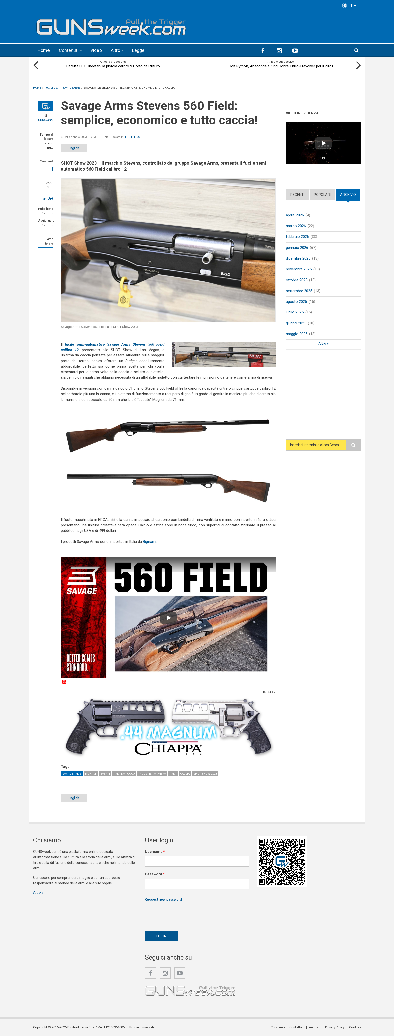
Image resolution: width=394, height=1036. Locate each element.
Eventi (105, 773)
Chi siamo (278, 1027)
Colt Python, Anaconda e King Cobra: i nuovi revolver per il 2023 (281, 66)
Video (96, 50)
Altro (115, 50)
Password (155, 874)
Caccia (185, 773)
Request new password (163, 899)
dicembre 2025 (298, 258)
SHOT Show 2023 (205, 773)
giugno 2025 (296, 323)
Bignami (149, 541)
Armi (173, 773)
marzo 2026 (296, 225)
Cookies (355, 1027)
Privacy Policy (334, 1027)
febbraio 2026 (297, 236)
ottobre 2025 (296, 279)
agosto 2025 (296, 301)
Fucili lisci (133, 136)
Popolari (322, 194)
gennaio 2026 (297, 247)
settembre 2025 (299, 290)
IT (349, 5)
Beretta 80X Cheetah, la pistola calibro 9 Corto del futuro (113, 66)
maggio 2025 (296, 333)
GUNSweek (45, 120)
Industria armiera (152, 773)
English (74, 148)
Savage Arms (71, 773)
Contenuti (69, 50)
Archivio (348, 194)
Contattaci (296, 1027)
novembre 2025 (299, 269)
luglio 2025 (295, 312)
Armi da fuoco (124, 773)
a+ (50, 198)
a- (44, 199)
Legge (138, 50)
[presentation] (183, 914)
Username (155, 851)
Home (44, 50)
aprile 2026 (295, 215)
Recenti (297, 194)
